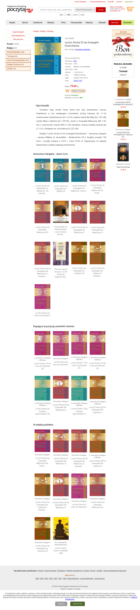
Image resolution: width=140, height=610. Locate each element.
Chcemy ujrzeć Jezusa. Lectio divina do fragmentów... (61, 273)
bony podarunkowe (97, 2)
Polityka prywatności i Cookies (77, 571)
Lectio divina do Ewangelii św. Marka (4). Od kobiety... (43, 190)
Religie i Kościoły (14, 64)
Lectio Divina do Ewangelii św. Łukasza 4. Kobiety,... (97, 272)
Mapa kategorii (73, 578)
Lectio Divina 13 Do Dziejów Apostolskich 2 (79, 411)
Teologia (10, 56)
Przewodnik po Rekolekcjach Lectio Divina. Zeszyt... (60, 231)
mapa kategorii (18, 32)
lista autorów (18, 39)
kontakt (111, 2)
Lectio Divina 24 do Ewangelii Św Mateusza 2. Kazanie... (42, 272)
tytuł (82, 15)
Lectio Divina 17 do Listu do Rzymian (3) (79, 365)
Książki (10, 44)
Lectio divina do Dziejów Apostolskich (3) (42, 411)
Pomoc (93, 571)
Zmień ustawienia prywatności (114, 571)
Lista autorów (99, 578)
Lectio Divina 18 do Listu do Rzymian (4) (97, 365)
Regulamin (61, 571)
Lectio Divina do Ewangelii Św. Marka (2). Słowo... (79, 188)
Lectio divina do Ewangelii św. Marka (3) (61, 188)
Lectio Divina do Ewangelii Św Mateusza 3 (97, 230)
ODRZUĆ (61, 604)
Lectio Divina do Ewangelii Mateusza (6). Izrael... (97, 189)
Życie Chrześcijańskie (16, 60)
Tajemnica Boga (123, 167)
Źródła (10, 69)
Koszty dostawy (50, 571)
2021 (60, 578)
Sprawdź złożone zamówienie (123, 33)
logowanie (129, 2)
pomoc (119, 2)
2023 (51, 578)
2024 (46, 578)
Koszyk (40, 571)
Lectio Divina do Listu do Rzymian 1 (42, 314)
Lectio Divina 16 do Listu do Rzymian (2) (42, 366)
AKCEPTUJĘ (77, 604)
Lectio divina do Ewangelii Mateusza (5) (43, 229)
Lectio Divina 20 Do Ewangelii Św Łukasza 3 (97, 410)
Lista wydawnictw (86, 578)
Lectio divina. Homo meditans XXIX (61, 550)
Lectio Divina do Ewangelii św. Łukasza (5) (79, 270)
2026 (37, 578)
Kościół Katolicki (13, 52)
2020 (65, 578)
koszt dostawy (80, 2)
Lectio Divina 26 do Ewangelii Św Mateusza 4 (79, 230)
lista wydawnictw (18, 36)
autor (76, 15)
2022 (55, 578)
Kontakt (100, 571)
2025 (42, 578)
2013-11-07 (78, 81)
